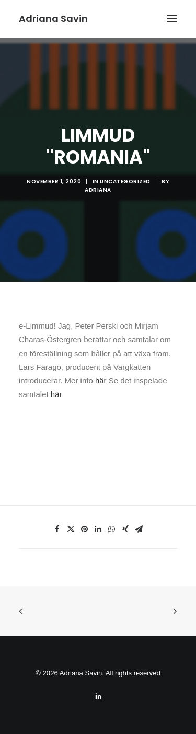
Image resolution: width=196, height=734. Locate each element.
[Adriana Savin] (53, 19)
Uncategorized (125, 181)
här (101, 380)
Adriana (98, 190)
